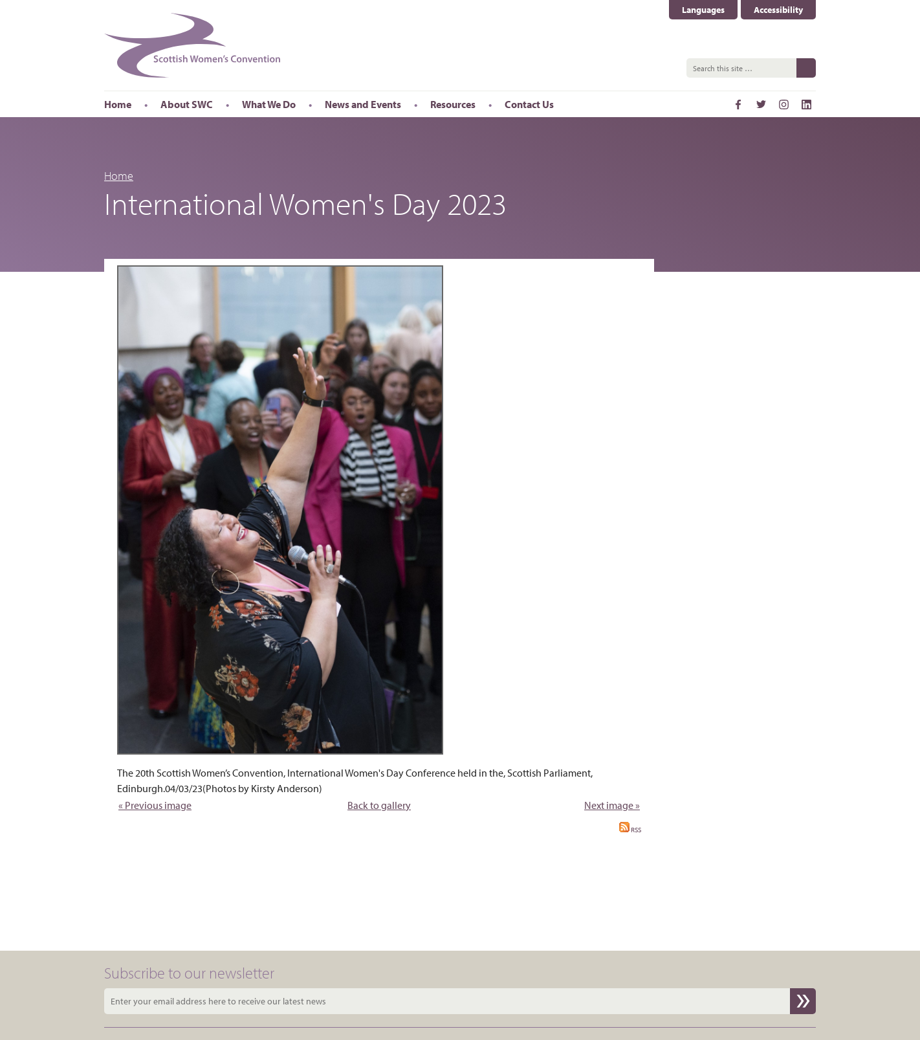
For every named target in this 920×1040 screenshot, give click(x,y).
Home (118, 175)
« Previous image (155, 805)
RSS (630, 829)
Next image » (612, 805)
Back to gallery (379, 805)
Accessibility (778, 10)
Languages (703, 10)
